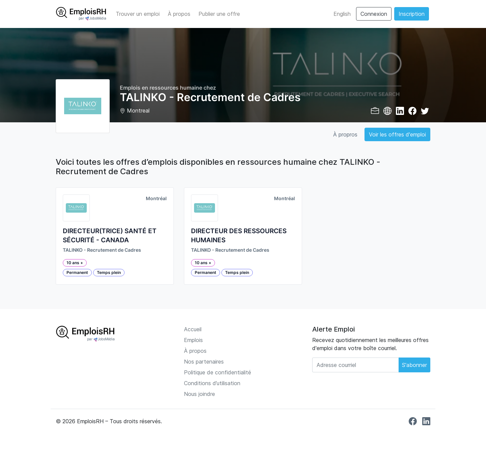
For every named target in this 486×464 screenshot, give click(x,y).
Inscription (412, 13)
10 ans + (74, 262)
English (342, 13)
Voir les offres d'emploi (397, 134)
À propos (179, 13)
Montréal (156, 198)
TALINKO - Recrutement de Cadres (102, 250)
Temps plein (109, 272)
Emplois (193, 340)
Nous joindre (199, 394)
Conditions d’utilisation (212, 383)
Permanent (77, 272)
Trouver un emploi (138, 13)
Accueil (192, 329)
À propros (345, 134)
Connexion (373, 13)
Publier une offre (219, 13)
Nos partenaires (204, 361)
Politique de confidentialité (217, 372)
